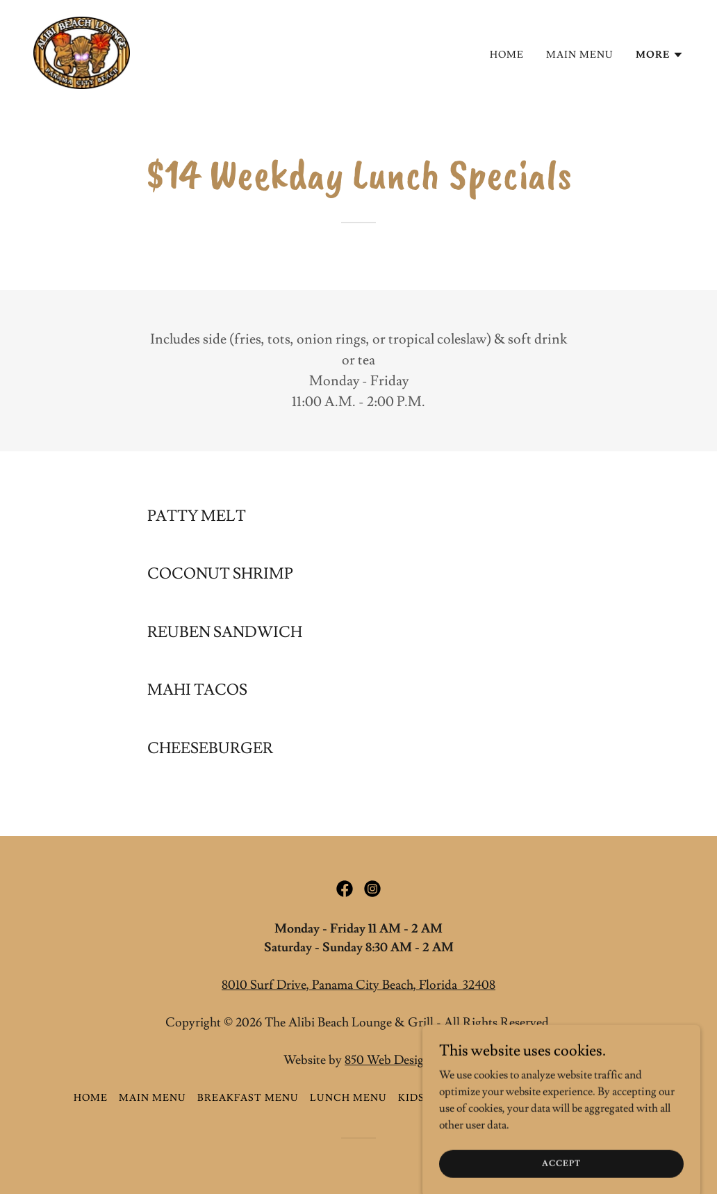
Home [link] (507, 55)
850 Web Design (388, 1060)
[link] (81, 50)
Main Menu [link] (579, 55)
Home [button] (91, 1098)
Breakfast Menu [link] (248, 1098)
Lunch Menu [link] (348, 1098)
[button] (660, 55)
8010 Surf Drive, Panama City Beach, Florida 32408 (358, 985)
